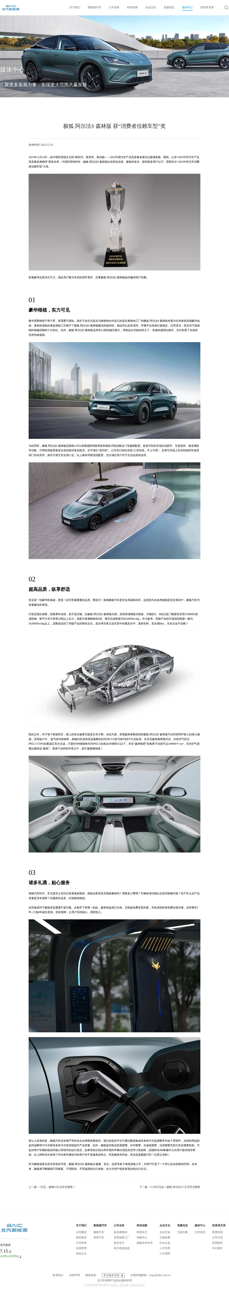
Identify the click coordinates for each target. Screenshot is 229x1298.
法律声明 (74, 1275)
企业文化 (150, 7)
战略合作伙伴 (145, 1242)
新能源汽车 (94, 7)
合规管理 (81, 1248)
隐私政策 (90, 1275)
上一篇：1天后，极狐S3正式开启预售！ (52, 1187)
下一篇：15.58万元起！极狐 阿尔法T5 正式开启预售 (169, 1187)
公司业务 (114, 7)
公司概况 (81, 1232)
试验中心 (142, 1237)
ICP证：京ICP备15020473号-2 (127, 1285)
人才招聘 (165, 1253)
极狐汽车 (99, 1232)
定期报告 (217, 1242)
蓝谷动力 (119, 1242)
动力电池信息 (122, 1248)
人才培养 (165, 1248)
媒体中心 (187, 7)
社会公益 (165, 1242)
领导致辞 (81, 1237)
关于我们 (74, 7)
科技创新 (132, 7)
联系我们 (58, 1275)
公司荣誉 (81, 1242)
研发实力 (142, 1232)
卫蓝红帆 (182, 1232)
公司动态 (200, 1232)
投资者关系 (207, 7)
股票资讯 (217, 1232)
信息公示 (81, 1253)
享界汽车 (99, 1237)
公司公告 (217, 1237)
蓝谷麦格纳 (120, 1232)
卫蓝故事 (165, 1237)
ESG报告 (217, 1248)
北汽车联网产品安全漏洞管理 (114, 1280)
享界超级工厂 (122, 1237)
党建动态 (169, 7)
